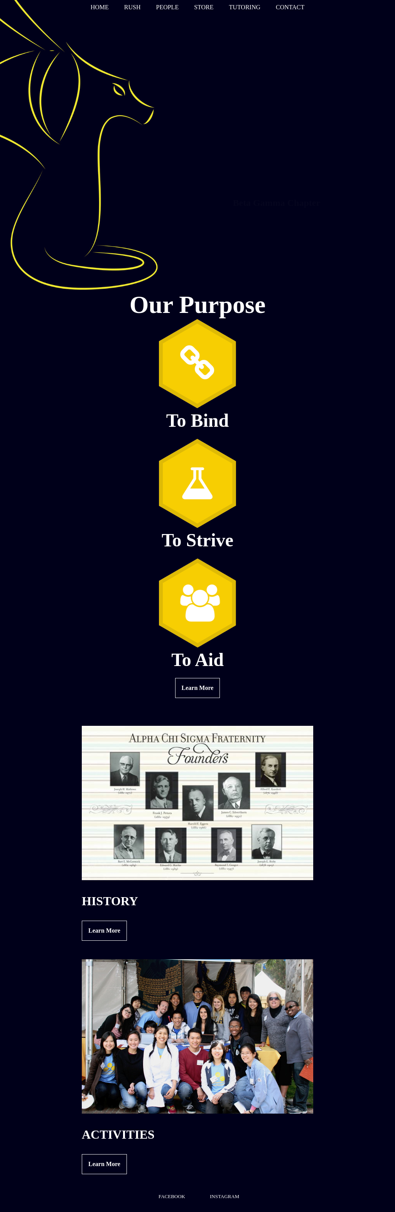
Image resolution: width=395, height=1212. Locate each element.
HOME (100, 7)
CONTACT (290, 7)
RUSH (132, 7)
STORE (203, 7)
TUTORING (244, 7)
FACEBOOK (172, 1196)
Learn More (198, 688)
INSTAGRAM (224, 1196)
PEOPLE (167, 7)
